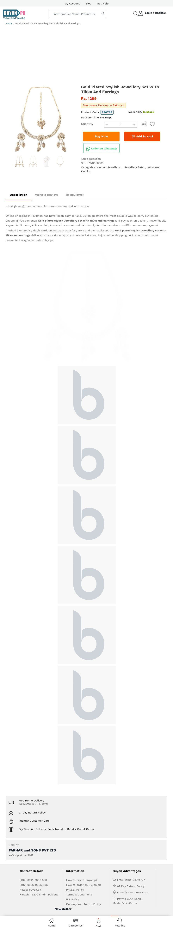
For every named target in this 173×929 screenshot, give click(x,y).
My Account (72, 3)
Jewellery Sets (134, 167)
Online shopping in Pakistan (24, 215)
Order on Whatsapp (101, 148)
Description (18, 195)
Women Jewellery (108, 167)
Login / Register (155, 12)
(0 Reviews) (75, 195)
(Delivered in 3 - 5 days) (33, 687)
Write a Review (46, 195)
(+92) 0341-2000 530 (33, 763)
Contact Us (85, 839)
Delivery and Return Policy (83, 787)
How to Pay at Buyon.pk (82, 763)
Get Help (103, 3)
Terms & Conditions (79, 778)
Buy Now (101, 136)
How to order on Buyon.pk (83, 768)
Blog (88, 3)
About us (35, 839)
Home (9, 23)
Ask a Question (91, 158)
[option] (40, 119)
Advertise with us (53, 839)
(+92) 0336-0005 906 (34, 768)
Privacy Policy (75, 773)
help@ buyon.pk (30, 773)
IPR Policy (72, 783)
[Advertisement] (86, 55)
